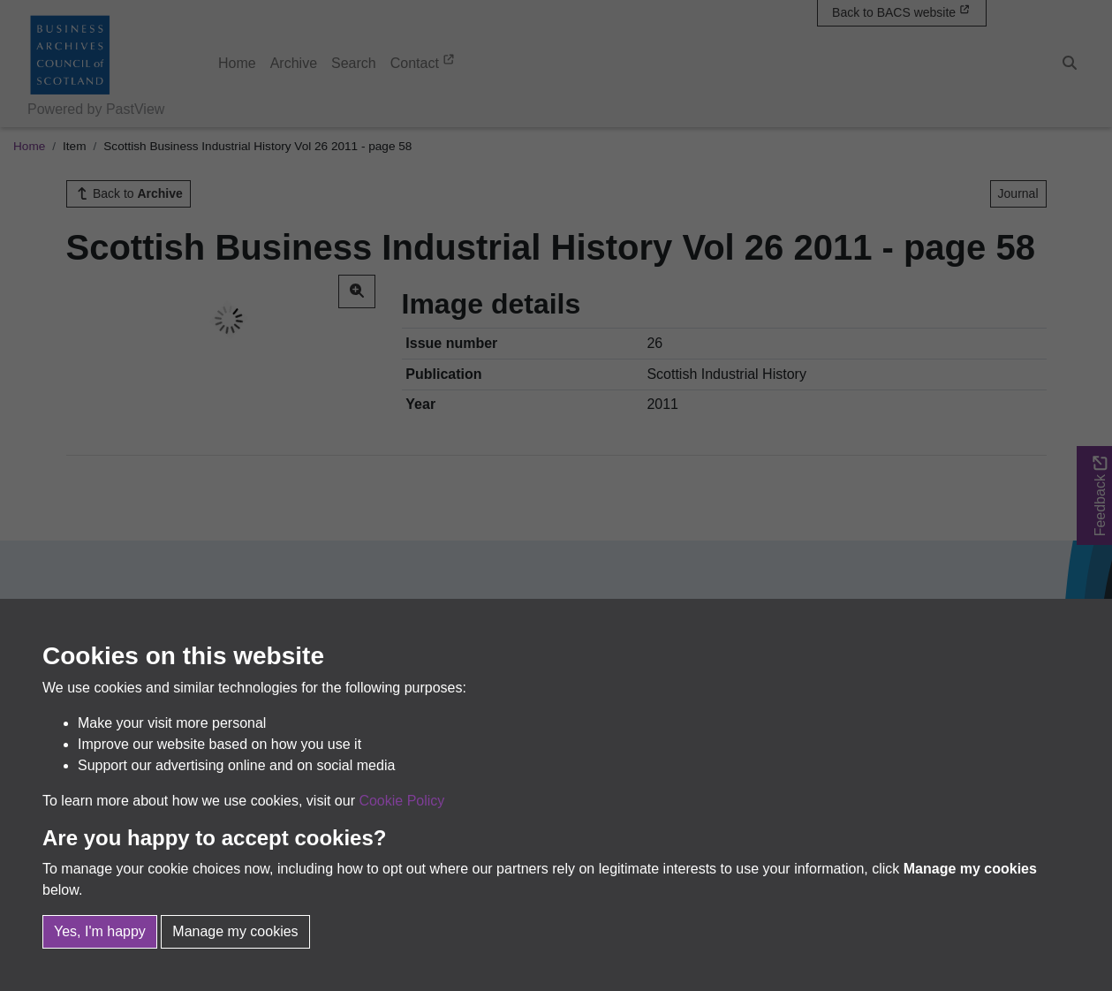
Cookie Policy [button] (401, 800)
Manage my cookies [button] (235, 931)
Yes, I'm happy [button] (100, 931)
